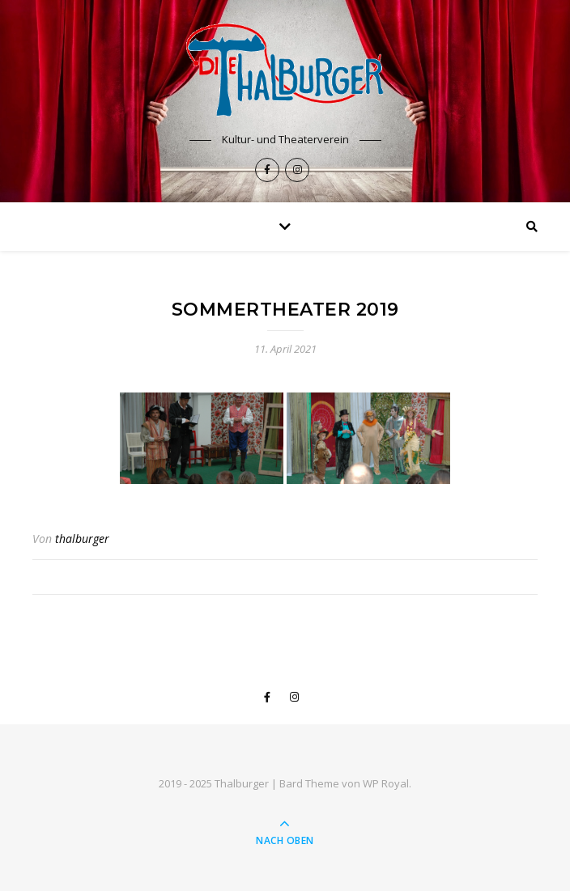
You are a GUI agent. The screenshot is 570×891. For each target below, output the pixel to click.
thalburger (82, 538)
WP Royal (386, 783)
